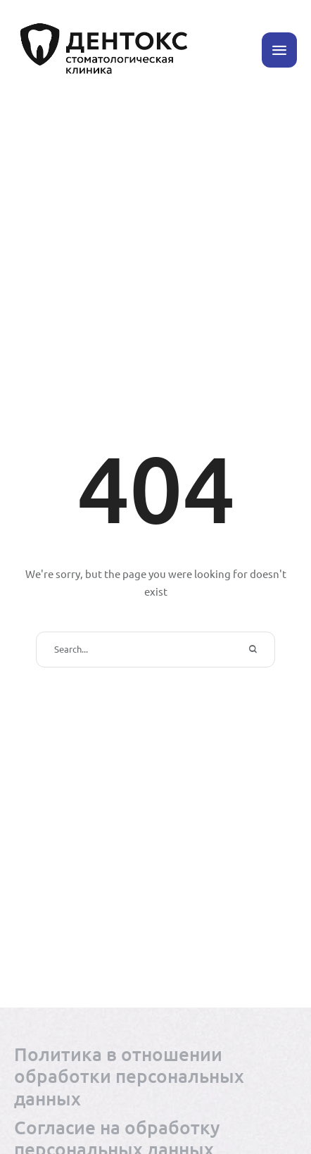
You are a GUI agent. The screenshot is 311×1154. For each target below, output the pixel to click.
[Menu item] (155, 1076)
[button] (279, 50)
